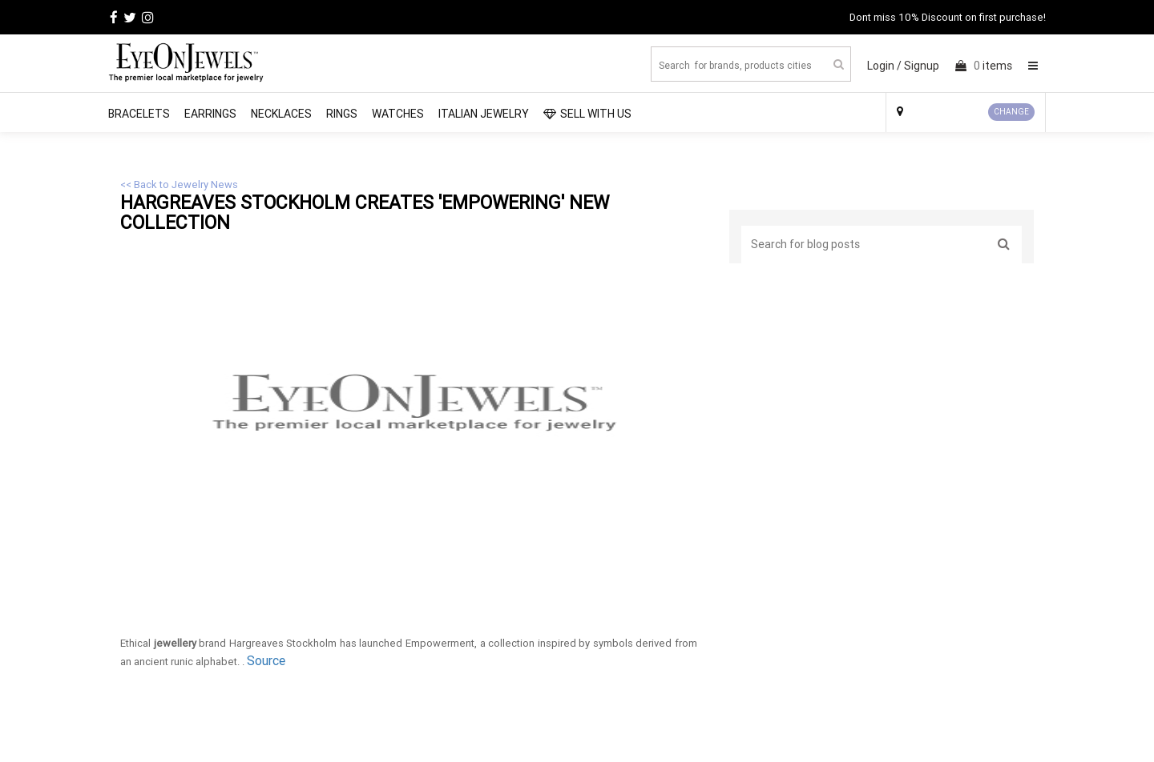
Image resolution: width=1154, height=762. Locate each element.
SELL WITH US (587, 113)
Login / (884, 65)
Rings (341, 113)
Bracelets (139, 113)
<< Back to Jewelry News (179, 184)
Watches (398, 113)
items (983, 65)
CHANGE (1011, 111)
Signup (921, 65)
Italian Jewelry (483, 113)
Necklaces (281, 113)
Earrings (210, 113)
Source (266, 660)
